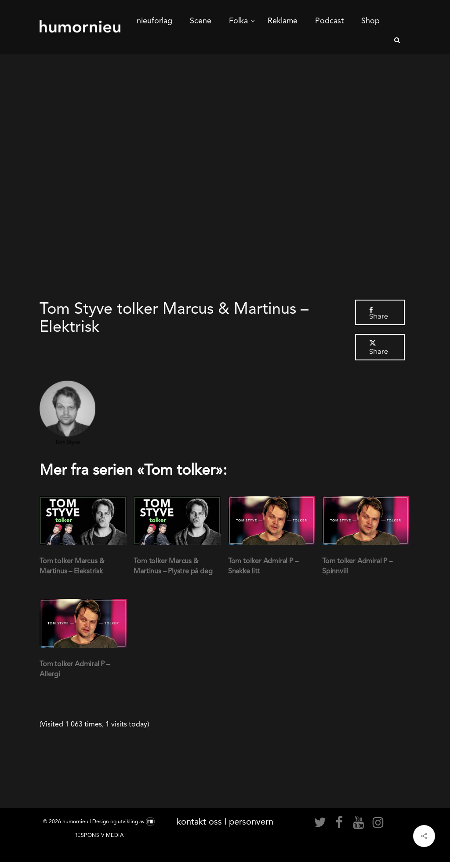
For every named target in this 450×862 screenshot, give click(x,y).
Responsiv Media (99, 835)
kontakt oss (199, 821)
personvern (251, 821)
